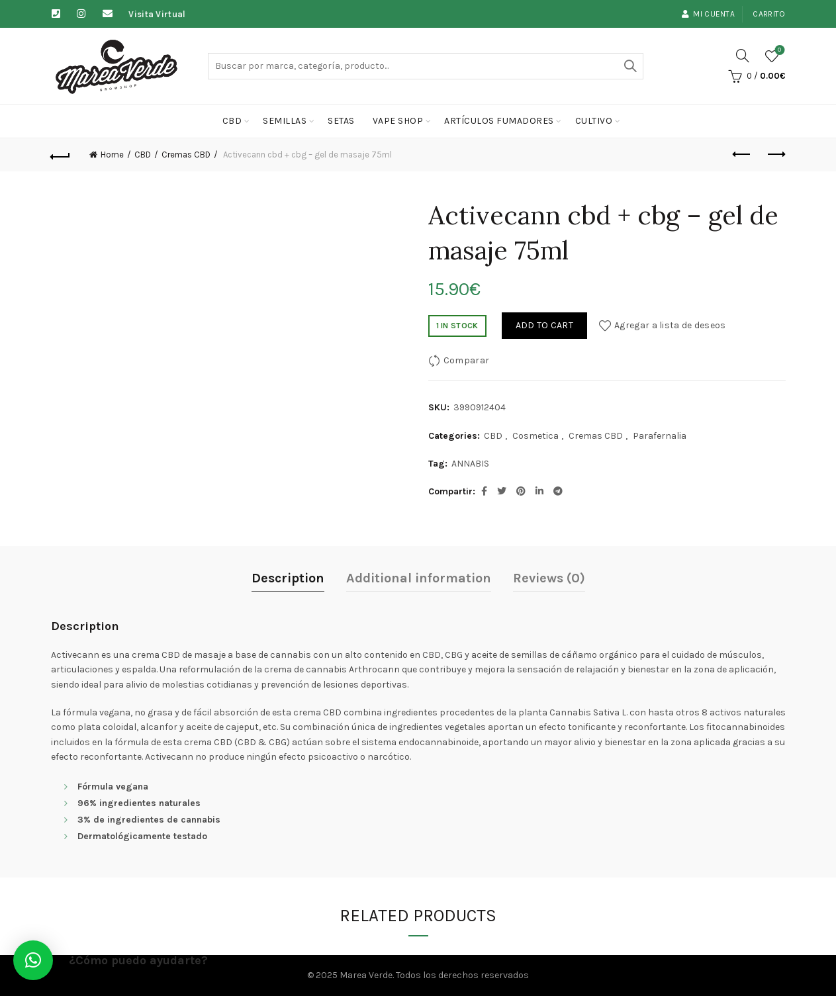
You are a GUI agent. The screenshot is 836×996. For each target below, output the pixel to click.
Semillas (284, 120)
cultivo (594, 120)
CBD (232, 120)
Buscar (630, 66)
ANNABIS (470, 463)
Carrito (769, 14)
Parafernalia (659, 435)
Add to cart (544, 325)
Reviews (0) (549, 578)
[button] (33, 960)
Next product (775, 154)
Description (288, 578)
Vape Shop (398, 120)
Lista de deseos (778, 50)
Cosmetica (535, 435)
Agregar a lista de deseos (670, 325)
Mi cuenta (708, 14)
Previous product (742, 154)
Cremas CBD (186, 154)
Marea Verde (366, 975)
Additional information (418, 578)
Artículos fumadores (499, 120)
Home (112, 154)
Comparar (466, 360)
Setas (341, 120)
